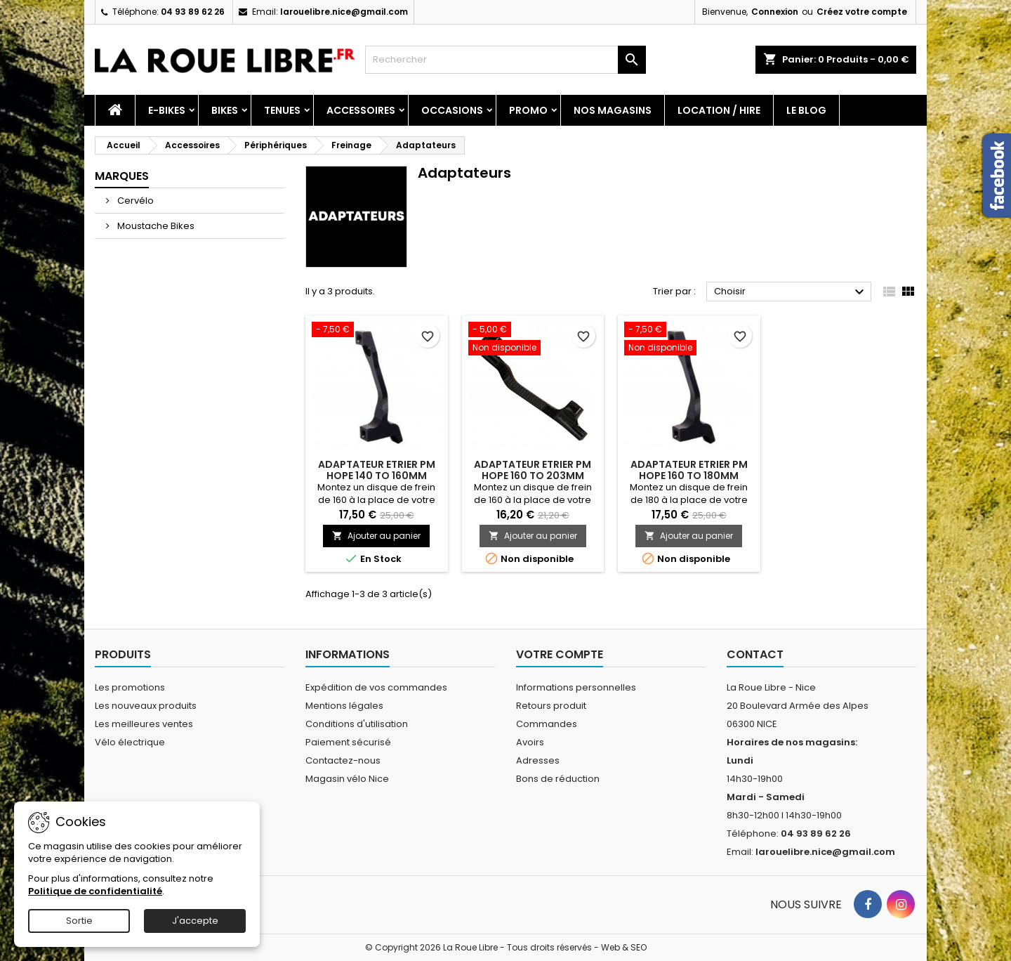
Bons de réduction (558, 778)
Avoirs (530, 742)
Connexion (774, 12)
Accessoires (360, 110)
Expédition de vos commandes (376, 687)
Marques (122, 176)
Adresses (538, 760)
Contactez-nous (343, 760)
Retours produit (551, 705)
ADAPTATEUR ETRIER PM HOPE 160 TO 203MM (532, 470)
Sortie (79, 920)
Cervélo (134, 200)
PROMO (528, 110)
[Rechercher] (505, 60)
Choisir (791, 292)
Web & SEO (624, 947)
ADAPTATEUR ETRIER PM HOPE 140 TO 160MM (376, 470)
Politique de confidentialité (95, 891)
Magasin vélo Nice (347, 778)
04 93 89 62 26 (193, 12)
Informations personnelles (576, 687)
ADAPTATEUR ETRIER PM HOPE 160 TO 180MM (689, 470)
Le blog (806, 110)
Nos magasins (613, 110)
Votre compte (559, 654)
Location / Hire (719, 110)
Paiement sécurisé (348, 742)
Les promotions (130, 687)
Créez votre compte (862, 12)
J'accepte (195, 920)
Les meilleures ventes (144, 724)
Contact (755, 654)
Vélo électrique (130, 742)
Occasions (452, 110)
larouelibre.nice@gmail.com (344, 12)
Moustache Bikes (154, 226)
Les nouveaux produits (146, 705)
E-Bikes (166, 110)
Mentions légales (344, 705)
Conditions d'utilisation (356, 724)
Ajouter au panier (376, 536)
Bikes (224, 110)
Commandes (546, 724)
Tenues (282, 110)
